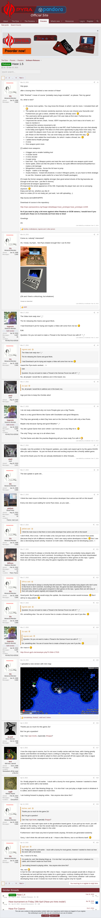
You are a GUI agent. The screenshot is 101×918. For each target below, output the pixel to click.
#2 (98, 234)
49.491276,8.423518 (11, 340)
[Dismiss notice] (97, 31)
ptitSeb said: (26, 528)
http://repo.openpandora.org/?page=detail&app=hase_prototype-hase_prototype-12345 (54, 207)
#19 (97, 804)
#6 (98, 406)
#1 (98, 82)
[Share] (94, 82)
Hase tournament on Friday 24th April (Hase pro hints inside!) (37, 901)
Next (21, 78)
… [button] (12, 78)
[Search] (97, 21)
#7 (98, 445)
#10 (97, 524)
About (5, 21)
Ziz (4, 67)
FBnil (92, 903)
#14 (97, 627)
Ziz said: (25, 386)
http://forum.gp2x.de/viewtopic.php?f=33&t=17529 (39, 652)
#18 (97, 777)
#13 (97, 602)
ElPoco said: (26, 581)
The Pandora (30, 21)
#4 (98, 345)
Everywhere (14, 799)
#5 (98, 381)
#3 (98, 312)
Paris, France (14, 572)
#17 (97, 747)
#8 (98, 469)
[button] (21, 21)
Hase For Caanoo (17, 908)
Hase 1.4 (21, 894)
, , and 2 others (37, 717)
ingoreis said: (26, 349)
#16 (97, 723)
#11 (97, 549)
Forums (43, 21)
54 (35, 904)
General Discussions (27, 904)
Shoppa (49, 736)
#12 (97, 577)
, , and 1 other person (39, 228)
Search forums (16, 25)
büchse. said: (26, 808)
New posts (5, 25)
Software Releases (27, 897)
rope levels (32, 736)
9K (38, 897)
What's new (55, 21)
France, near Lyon (12, 519)
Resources (69, 21)
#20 (97, 842)
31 (35, 897)
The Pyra (15, 21)
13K (38, 904)
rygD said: (25, 846)
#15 (97, 660)
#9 (98, 494)
